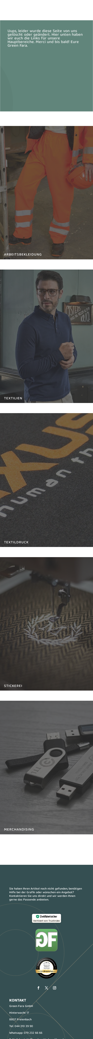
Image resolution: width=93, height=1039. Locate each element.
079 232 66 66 (33, 1033)
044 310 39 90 (23, 1026)
